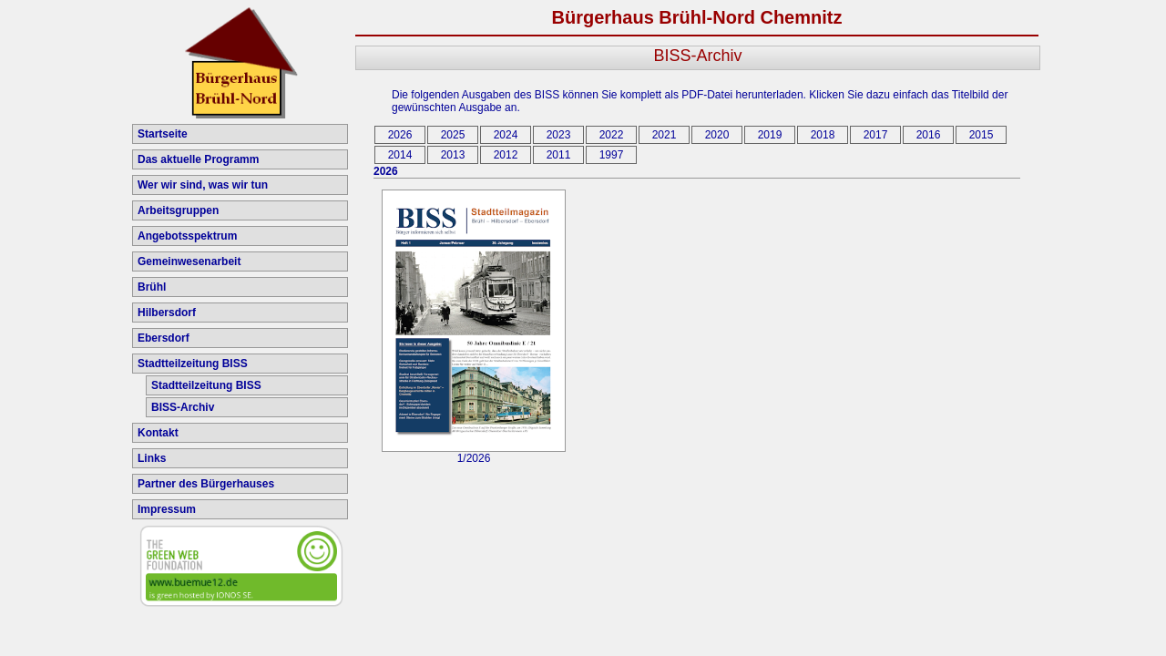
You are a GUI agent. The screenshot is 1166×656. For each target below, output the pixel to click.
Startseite (163, 134)
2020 (717, 134)
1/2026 (474, 453)
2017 (876, 134)
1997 (611, 155)
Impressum (167, 509)
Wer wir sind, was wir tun (203, 185)
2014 (400, 155)
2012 (506, 155)
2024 (506, 134)
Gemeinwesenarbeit (189, 261)
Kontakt (158, 432)
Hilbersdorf (167, 312)
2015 (981, 134)
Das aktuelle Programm (198, 159)
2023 (559, 134)
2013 (453, 155)
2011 (559, 155)
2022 (611, 134)
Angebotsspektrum (187, 236)
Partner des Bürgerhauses (206, 483)
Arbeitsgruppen (178, 210)
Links (152, 458)
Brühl (152, 287)
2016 (928, 134)
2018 (823, 134)
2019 (770, 134)
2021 (664, 134)
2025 (453, 134)
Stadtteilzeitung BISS (193, 363)
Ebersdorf (163, 338)
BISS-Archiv (182, 407)
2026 (400, 134)
